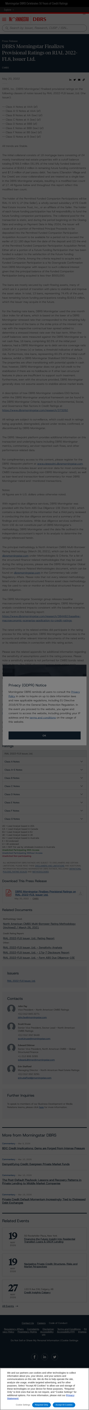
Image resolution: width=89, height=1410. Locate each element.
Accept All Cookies (64, 1405)
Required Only (41, 1405)
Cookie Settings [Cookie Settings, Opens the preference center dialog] (23, 1405)
